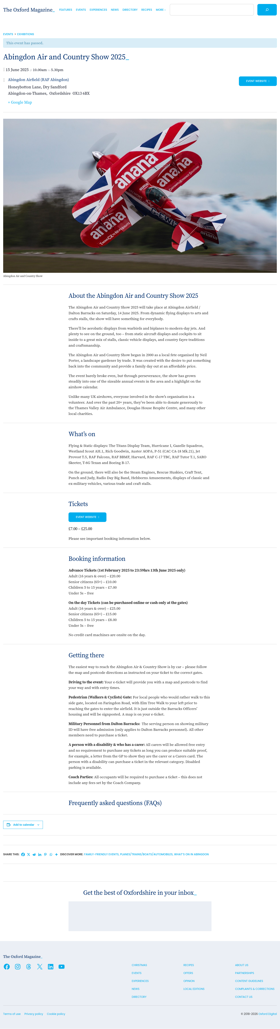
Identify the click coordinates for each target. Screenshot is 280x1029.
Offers (188, 973)
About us (241, 965)
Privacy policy (33, 1014)
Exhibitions (25, 34)
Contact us (243, 997)
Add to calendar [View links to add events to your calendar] (23, 824)
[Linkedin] (39, 854)
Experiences (140, 981)
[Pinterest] (45, 854)
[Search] (267, 9)
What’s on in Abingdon (191, 854)
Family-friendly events (101, 854)
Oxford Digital (268, 1014)
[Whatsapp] (50, 854)
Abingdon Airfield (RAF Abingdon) (38, 79)
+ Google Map (20, 102)
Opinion (189, 981)
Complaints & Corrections (254, 989)
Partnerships (244, 973)
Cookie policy (56, 1014)
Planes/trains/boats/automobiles (146, 854)
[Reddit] (34, 854)
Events (8, 34)
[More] (56, 854)
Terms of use (12, 1014)
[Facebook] (23, 854)
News (135, 989)
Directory (139, 997)
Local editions (194, 989)
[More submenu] (165, 10)
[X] (28, 854)
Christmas (139, 965)
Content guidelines (249, 981)
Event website (256, 81)
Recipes (188, 965)
